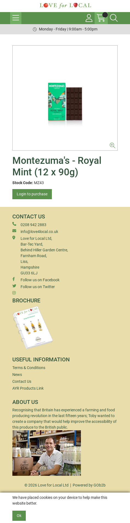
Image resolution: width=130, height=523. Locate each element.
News (17, 374)
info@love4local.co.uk (35, 231)
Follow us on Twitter (33, 286)
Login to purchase (32, 194)
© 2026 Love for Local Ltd (46, 485)
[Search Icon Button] (114, 18)
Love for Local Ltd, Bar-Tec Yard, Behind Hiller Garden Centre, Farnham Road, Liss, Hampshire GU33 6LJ (40, 255)
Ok (19, 515)
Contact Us (21, 381)
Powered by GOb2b (89, 485)
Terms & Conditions (28, 367)
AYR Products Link (28, 388)
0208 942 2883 (29, 224)
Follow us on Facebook (36, 279)
